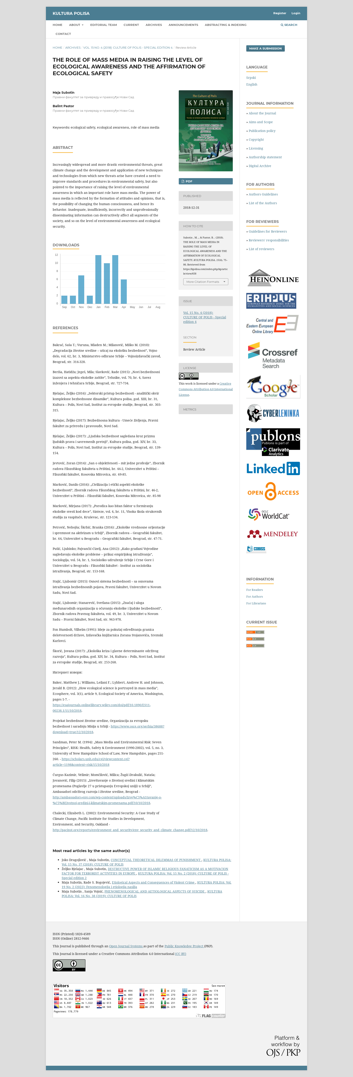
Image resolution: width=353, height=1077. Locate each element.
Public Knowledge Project (184, 946)
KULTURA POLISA (71, 13)
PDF (188, 181)
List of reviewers (261, 249)
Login (296, 13)
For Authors (254, 596)
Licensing (256, 148)
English (251, 84)
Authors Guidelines (263, 194)
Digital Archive (260, 166)
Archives (154, 25)
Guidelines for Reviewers (268, 231)
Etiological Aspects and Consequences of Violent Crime (153, 882)
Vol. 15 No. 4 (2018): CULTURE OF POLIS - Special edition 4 (128, 47)
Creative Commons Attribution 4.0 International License (206, 389)
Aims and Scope (261, 122)
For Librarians (256, 603)
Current (131, 25)
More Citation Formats (202, 281)
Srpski (251, 77)
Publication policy (262, 131)
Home (57, 25)
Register (279, 13)
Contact (63, 34)
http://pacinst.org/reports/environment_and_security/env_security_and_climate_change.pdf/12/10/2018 (130, 830)
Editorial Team (103, 25)
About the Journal (262, 113)
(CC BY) (180, 954)
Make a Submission (265, 48)
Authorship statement (265, 157)
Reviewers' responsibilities (269, 240)
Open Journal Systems (126, 946)
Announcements (183, 25)
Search (289, 25)
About (75, 25)
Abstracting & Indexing (226, 25)
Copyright (256, 139)
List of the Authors (263, 203)
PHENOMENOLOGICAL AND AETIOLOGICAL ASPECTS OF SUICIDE (155, 891)
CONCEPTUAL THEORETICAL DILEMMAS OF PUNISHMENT (156, 860)
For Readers (254, 590)
